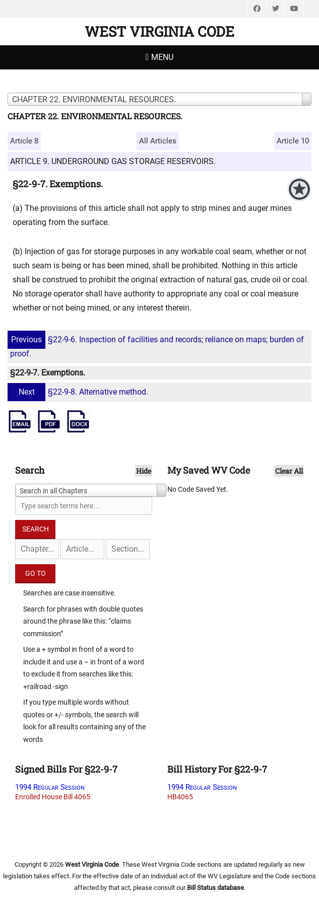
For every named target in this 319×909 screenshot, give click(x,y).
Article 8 (24, 140)
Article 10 (293, 140)
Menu (162, 57)
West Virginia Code (159, 31)
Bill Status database (215, 887)
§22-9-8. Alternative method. (79, 392)
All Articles (157, 140)
